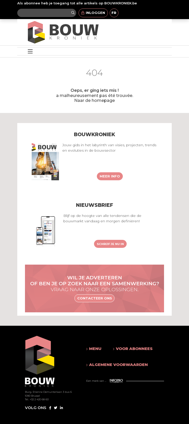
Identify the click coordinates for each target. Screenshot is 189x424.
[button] (94, 349)
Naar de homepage (94, 100)
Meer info (110, 176)
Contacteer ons (94, 298)
